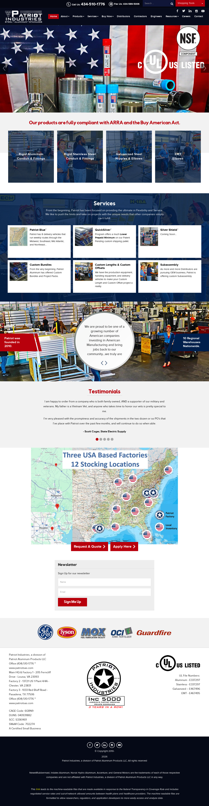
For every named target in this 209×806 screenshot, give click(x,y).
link (38, 789)
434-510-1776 (93, 4)
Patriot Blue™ (38, 230)
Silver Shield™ (169, 230)
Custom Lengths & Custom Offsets (112, 266)
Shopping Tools (190, 3)
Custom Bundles (41, 265)
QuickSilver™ (103, 230)
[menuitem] (53, 16)
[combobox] (158, 3)
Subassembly (169, 265)
